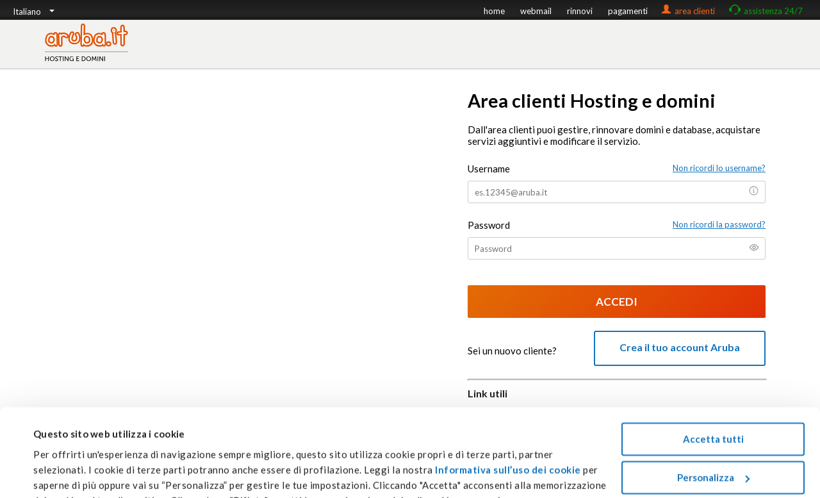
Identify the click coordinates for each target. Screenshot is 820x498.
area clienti (695, 11)
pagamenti (628, 11)
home (494, 11)
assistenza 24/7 (773, 11)
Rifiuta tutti (713, 453)
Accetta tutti (713, 377)
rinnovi (580, 11)
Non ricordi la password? (719, 224)
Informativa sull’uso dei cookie (507, 407)
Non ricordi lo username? (719, 168)
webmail (536, 11)
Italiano (33, 11)
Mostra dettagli (69, 473)
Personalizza (713, 414)
